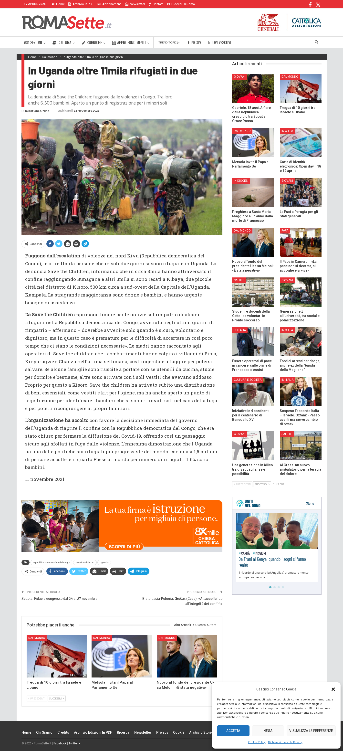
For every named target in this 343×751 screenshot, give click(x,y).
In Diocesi (241, 180)
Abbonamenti (109, 4)
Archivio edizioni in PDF (93, 732)
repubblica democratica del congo (51, 562)
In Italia (240, 330)
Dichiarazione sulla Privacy (285, 742)
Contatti (156, 4)
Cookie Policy (257, 742)
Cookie (178, 732)
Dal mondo (36, 638)
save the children (84, 562)
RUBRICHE (92, 42)
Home (58, 4)
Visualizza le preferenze (311, 731)
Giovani (239, 76)
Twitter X (75, 743)
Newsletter (135, 4)
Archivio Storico (202, 732)
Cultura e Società (247, 379)
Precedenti (36, 698)
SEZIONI (33, 42)
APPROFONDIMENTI (129, 42)
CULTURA (61, 42)
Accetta (233, 731)
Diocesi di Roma (181, 4)
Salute (239, 280)
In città (287, 131)
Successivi (56, 698)
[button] (333, 689)
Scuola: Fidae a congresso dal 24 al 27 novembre (59, 598)
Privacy (162, 732)
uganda (104, 562)
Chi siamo (44, 732)
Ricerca (123, 732)
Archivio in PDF (81, 4)
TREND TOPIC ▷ (168, 42)
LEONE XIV (194, 42)
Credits (63, 732)
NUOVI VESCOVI (219, 42)
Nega (267, 731)
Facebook (59, 743)
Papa (284, 230)
